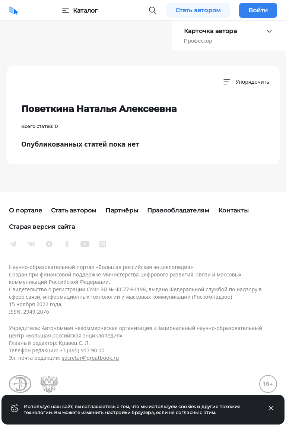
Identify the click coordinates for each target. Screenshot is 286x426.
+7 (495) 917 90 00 (82, 350)
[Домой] (13, 10)
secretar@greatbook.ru (90, 357)
